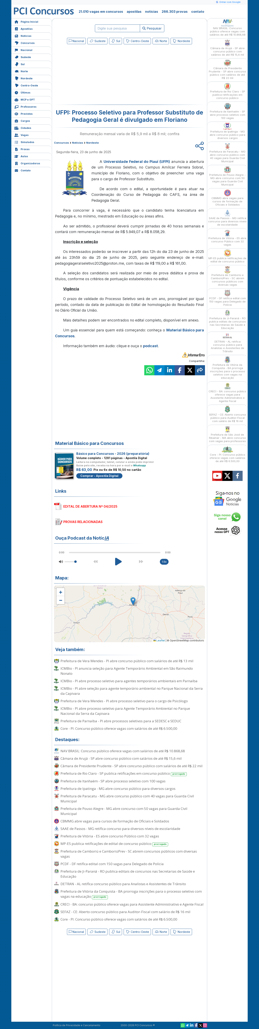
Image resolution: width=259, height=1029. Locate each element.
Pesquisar (152, 28)
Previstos (23, 113)
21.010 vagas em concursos (101, 12)
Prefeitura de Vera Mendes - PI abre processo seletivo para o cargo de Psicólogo (124, 701)
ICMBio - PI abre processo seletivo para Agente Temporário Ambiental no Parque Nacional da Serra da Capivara (125, 711)
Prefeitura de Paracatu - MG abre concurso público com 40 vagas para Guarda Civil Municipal (127, 798)
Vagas (21, 135)
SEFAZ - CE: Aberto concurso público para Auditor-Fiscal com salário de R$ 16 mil (125, 911)
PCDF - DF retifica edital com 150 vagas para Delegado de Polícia (112, 863)
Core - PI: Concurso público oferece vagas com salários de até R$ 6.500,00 (119, 728)
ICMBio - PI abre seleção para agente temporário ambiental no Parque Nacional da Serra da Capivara (132, 691)
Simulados (24, 142)
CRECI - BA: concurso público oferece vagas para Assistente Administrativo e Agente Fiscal (132, 904)
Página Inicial (26, 21)
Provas (22, 149)
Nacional (23, 50)
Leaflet (159, 640)
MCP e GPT (24, 99)
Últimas (22, 92)
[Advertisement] (96, 75)
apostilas (134, 12)
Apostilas (23, 28)
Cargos (22, 120)
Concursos (24, 42)
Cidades (22, 127)
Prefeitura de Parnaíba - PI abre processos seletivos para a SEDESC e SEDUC (121, 721)
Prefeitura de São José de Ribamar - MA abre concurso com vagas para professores (227, 434)
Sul (19, 63)
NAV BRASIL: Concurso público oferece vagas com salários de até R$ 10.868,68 (123, 751)
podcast (150, 346)
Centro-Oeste (26, 85)
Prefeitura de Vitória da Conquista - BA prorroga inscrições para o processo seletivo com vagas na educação (131, 894)
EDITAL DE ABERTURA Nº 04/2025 (90, 506)
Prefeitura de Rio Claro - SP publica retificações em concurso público (124, 773)
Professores (25, 106)
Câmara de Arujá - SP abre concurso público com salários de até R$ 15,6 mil (121, 758)
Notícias (22, 35)
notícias (151, 12)
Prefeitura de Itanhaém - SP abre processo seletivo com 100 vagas (113, 781)
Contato (22, 170)
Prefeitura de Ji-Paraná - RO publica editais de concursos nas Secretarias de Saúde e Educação (128, 874)
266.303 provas (175, 12)
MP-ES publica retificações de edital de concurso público (114, 843)
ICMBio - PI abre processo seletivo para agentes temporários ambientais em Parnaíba (129, 681)
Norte (21, 70)
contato (197, 12)
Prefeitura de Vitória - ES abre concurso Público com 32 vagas (110, 836)
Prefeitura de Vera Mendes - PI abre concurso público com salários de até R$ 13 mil (127, 661)
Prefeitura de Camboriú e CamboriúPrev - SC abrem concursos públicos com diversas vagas (129, 854)
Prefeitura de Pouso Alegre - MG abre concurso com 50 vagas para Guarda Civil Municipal (124, 811)
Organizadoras (27, 163)
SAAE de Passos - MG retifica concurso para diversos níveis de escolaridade (120, 828)
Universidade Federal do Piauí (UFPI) (137, 161)
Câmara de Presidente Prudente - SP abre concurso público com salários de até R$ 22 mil (132, 766)
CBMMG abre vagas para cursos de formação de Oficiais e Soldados (115, 821)
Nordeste (23, 78)
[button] (60, 592)
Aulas (21, 156)
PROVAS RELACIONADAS (83, 522)
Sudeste (22, 56)
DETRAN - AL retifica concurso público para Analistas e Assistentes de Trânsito (123, 884)
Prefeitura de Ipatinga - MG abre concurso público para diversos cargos (118, 788)
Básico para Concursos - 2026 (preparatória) (112, 454)
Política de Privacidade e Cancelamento (76, 1025)
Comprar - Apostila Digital (99, 475)
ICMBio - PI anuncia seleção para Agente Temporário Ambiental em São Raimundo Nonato (127, 671)
